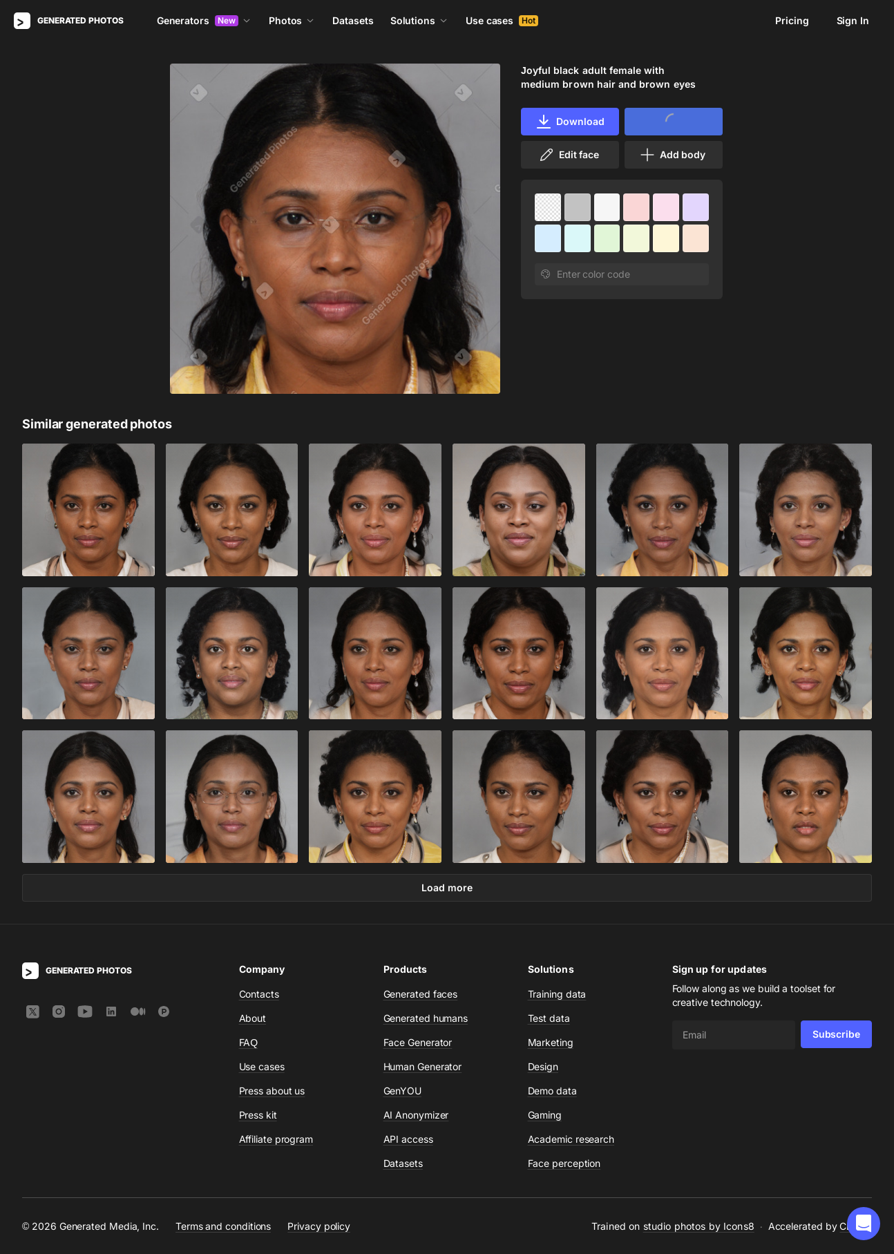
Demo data (552, 1090)
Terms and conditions (223, 1226)
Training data (557, 994)
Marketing (550, 1042)
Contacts (259, 994)
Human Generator (422, 1066)
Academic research (571, 1139)
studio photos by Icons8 (698, 1226)
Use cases (502, 20)
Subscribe (836, 1034)
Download (569, 121)
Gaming (545, 1115)
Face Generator (418, 1042)
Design (543, 1066)
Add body (672, 154)
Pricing (791, 20)
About (253, 1018)
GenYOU (402, 1090)
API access (408, 1139)
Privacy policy (318, 1226)
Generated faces (420, 994)
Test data (549, 1018)
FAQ (248, 1042)
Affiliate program (276, 1139)
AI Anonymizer (416, 1115)
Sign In (853, 20)
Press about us (272, 1090)
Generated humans (425, 1018)
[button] (863, 1223)
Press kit (258, 1115)
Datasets (352, 20)
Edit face (568, 154)
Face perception (564, 1163)
